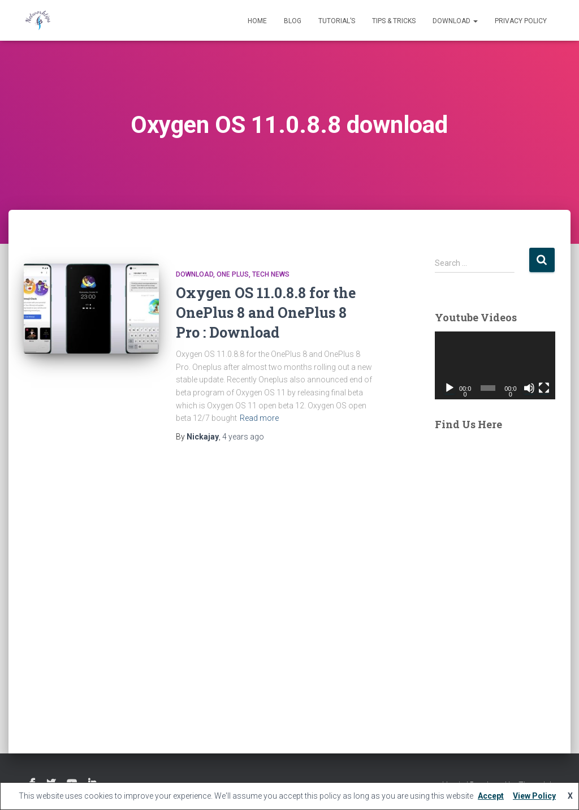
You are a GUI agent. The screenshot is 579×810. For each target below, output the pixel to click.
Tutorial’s (336, 21)
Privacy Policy (521, 21)
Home (257, 21)
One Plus (233, 274)
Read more (259, 418)
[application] (495, 365)
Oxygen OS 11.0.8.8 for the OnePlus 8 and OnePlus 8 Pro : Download (266, 312)
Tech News (271, 274)
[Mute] (529, 388)
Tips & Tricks (394, 21)
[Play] (449, 388)
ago (243, 436)
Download (455, 21)
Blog (292, 21)
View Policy (534, 795)
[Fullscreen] (544, 388)
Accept (491, 795)
